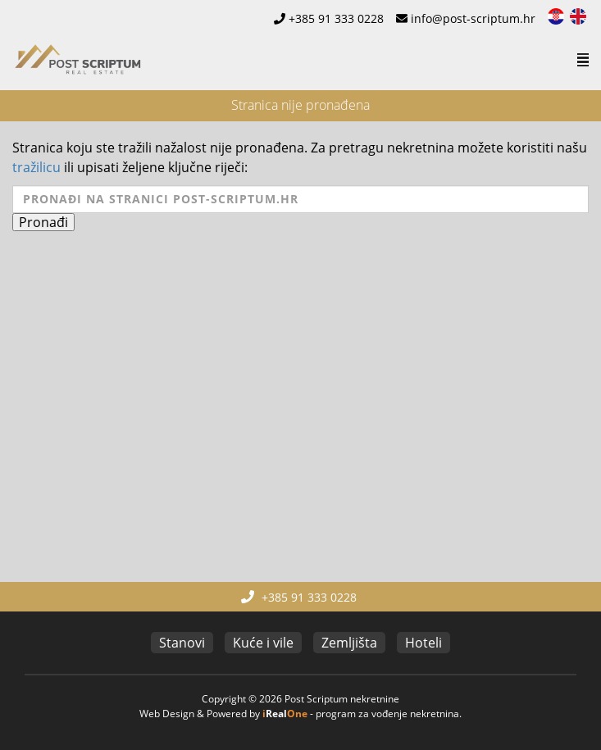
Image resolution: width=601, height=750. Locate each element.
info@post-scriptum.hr (473, 18)
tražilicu (36, 167)
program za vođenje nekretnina (387, 713)
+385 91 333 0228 (336, 18)
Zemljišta (349, 643)
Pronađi (43, 222)
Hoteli (423, 643)
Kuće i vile (263, 643)
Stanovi (182, 643)
